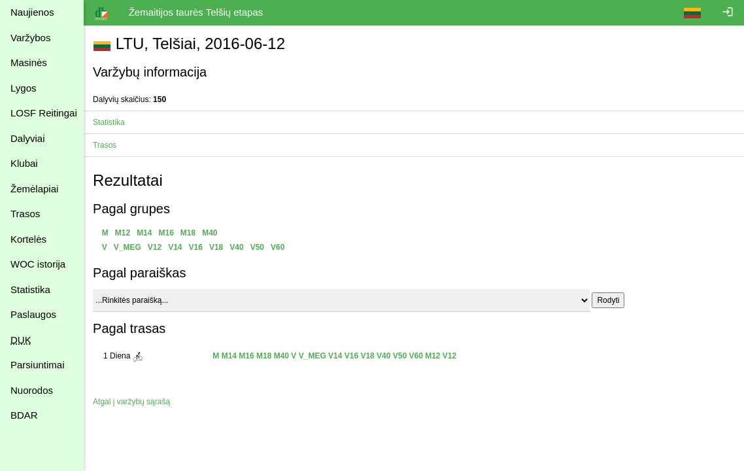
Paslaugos (33, 314)
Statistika (30, 289)
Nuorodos (31, 390)
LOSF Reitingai (43, 112)
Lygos (23, 88)
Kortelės (28, 239)
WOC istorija (37, 264)
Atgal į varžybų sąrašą (132, 401)
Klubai (24, 163)
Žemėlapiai (34, 188)
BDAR (24, 415)
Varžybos (30, 37)
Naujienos (32, 12)
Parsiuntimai (37, 364)
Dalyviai (27, 138)
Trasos (25, 213)
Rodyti (609, 300)
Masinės (28, 62)
